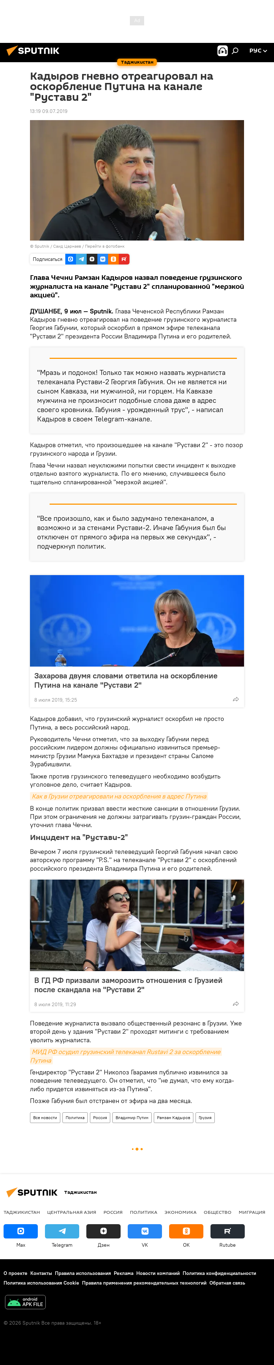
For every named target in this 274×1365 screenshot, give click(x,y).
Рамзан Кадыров (173, 1117)
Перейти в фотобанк (105, 246)
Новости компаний (158, 1273)
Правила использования (83, 1273)
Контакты (41, 1273)
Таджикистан (22, 1212)
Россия (100, 1117)
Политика (75, 1117)
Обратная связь (227, 1283)
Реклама (123, 1273)
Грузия (205, 1117)
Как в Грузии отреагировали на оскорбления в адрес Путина (119, 796)
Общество (218, 1212)
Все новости (45, 1117)
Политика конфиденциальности (219, 1273)
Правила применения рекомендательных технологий (144, 1283)
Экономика (180, 1212)
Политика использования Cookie (41, 1283)
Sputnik (42, 246)
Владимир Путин (132, 1117)
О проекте (15, 1273)
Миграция (252, 1212)
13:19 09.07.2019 (48, 111)
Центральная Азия (71, 1212)
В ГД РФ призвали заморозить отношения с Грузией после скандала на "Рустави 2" (128, 984)
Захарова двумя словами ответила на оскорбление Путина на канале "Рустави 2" (126, 680)
